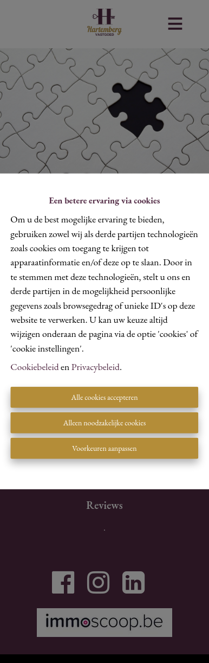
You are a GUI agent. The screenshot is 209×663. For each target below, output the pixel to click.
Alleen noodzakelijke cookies (104, 423)
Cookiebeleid (34, 366)
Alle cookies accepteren (104, 397)
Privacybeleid (95, 366)
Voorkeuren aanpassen (104, 448)
